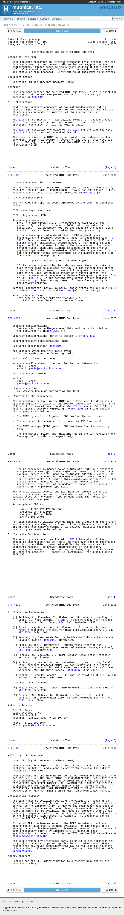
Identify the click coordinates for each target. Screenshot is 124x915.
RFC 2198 (38, 97)
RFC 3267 (65, 290)
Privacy (30, 901)
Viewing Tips (18, 901)
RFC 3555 (53, 331)
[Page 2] (110, 311)
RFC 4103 (108, 30)
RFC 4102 (14, 175)
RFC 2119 (89, 193)
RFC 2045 (28, 278)
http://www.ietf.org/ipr (30, 836)
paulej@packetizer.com (45, 368)
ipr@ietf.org (22, 851)
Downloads (110, 2)
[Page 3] (110, 454)
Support (44, 18)
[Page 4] (110, 597)
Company (56, 18)
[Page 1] (110, 167)
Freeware (8, 18)
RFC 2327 (40, 290)
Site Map (7, 901)
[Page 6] (110, 884)
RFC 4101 (15, 30)
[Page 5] (110, 740)
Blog (119, 2)
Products (21, 18)
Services (33, 18)
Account (92, 2)
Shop (100, 2)
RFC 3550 (25, 632)
